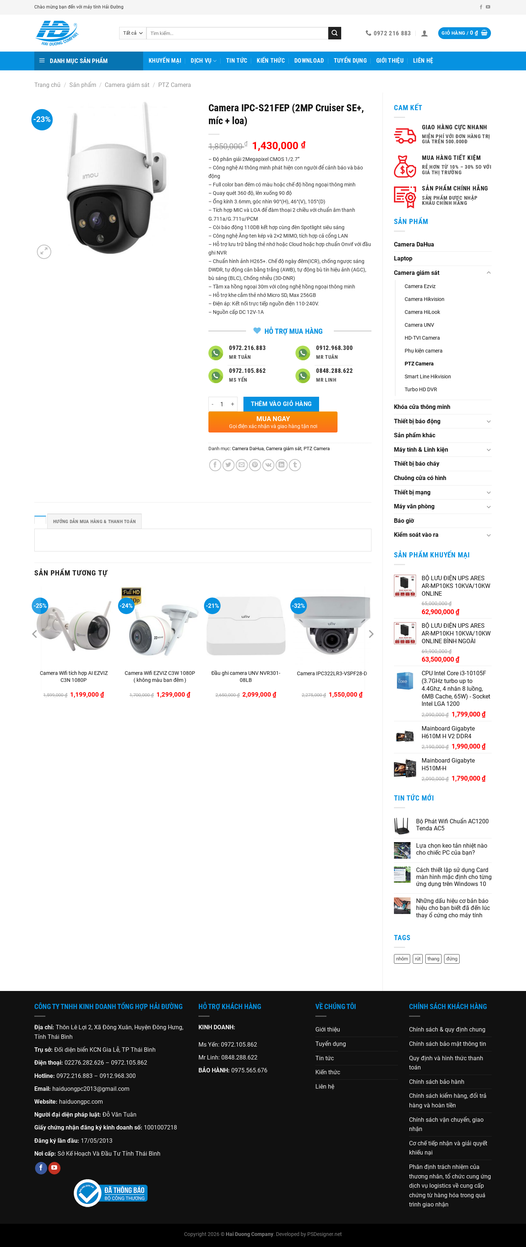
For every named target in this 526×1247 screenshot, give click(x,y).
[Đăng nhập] (424, 33)
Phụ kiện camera (424, 351)
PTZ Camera (174, 84)
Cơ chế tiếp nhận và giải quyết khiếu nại (448, 1148)
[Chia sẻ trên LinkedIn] (282, 465)
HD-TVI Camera (422, 338)
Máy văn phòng (414, 506)
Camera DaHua (414, 244)
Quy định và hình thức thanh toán (446, 1063)
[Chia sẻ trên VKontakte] (268, 465)
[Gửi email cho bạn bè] (242, 465)
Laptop (403, 258)
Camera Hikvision (424, 299)
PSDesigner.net (324, 1234)
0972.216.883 (74, 1075)
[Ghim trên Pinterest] (255, 465)
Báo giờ (404, 520)
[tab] (40, 520)
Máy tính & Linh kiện (421, 449)
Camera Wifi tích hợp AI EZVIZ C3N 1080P (74, 676)
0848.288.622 (239, 1057)
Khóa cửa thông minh (422, 406)
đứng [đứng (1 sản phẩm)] (451, 958)
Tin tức (236, 60)
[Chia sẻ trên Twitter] (228, 465)
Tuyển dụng (350, 60)
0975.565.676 (249, 1070)
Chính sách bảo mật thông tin (447, 1043)
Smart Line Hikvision (428, 377)
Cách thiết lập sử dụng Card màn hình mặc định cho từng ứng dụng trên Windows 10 (454, 876)
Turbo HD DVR (421, 389)
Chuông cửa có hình (420, 477)
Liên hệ (423, 60)
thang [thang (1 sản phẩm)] (433, 958)
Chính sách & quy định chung (447, 1029)
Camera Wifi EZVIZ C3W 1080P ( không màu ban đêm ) (160, 676)
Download (309, 60)
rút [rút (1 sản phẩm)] (418, 958)
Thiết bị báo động (417, 421)
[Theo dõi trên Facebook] (481, 7)
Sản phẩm (82, 84)
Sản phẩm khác (414, 435)
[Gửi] (334, 33)
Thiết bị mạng (412, 492)
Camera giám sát (127, 84)
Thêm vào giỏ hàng (281, 404)
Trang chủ (47, 84)
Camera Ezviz (420, 286)
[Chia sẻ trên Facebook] (215, 465)
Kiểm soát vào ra (416, 534)
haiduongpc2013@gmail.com (90, 1088)
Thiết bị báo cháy (416, 463)
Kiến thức (271, 60)
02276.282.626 (85, 1062)
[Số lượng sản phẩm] (222, 404)
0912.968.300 (118, 1075)
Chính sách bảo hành (436, 1081)
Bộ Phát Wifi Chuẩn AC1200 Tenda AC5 (452, 825)
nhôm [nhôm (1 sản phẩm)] (402, 958)
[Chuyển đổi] (489, 273)
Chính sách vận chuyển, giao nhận (446, 1124)
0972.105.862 (129, 1062)
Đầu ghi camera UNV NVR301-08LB (245, 676)
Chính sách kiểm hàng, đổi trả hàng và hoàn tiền (448, 1100)
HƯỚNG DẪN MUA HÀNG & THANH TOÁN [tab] (94, 521)
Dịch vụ (204, 60)
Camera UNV (419, 325)
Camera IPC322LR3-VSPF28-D (332, 673)
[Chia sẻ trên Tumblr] (295, 465)
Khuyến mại (165, 60)
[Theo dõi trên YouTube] (488, 7)
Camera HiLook (422, 312)
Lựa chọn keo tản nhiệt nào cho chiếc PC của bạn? (451, 849)
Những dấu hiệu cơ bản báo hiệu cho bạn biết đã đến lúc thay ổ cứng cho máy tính (453, 907)
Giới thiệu (390, 60)
